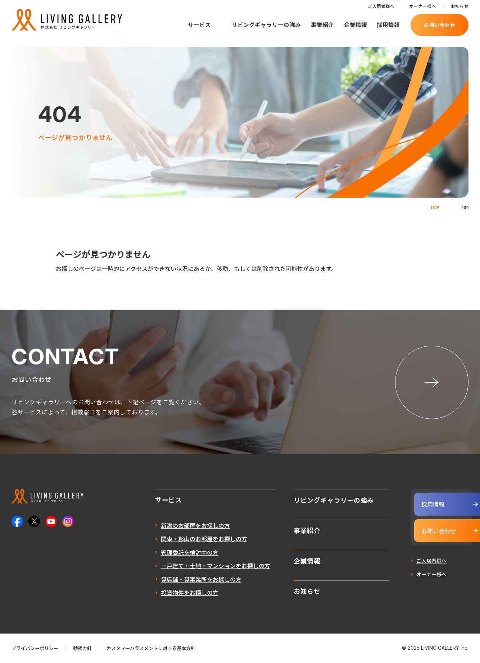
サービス (199, 25)
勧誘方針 (82, 648)
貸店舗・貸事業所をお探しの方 (183, 580)
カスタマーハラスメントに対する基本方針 (151, 648)
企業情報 (355, 24)
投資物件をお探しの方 (172, 593)
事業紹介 (322, 24)
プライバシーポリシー (35, 648)
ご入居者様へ (381, 6)
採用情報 (388, 24)
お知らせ (459, 6)
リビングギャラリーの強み (266, 24)
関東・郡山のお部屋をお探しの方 (186, 539)
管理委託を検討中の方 (172, 553)
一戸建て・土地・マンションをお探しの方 (198, 566)
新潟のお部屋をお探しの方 (177, 526)
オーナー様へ (422, 6)
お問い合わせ (439, 24)
